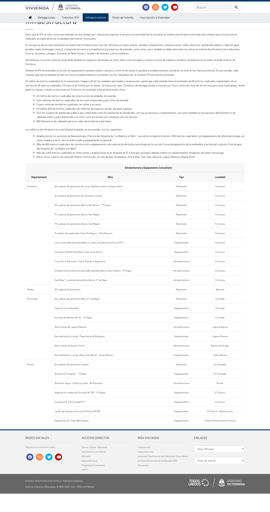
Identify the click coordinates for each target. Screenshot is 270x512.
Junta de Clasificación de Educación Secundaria (163, 474)
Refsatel (86, 474)
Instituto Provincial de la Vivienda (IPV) (43, 26)
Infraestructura (95, 17)
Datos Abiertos (89, 479)
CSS (73, 505)
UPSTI (85, 488)
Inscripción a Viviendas (155, 17)
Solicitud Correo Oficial (94, 470)
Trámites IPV (70, 17)
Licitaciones (144, 465)
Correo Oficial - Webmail (94, 465)
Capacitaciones (146, 470)
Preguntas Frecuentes (93, 483)
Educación (143, 483)
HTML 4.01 (82, 505)
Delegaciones (46, 17)
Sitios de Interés (123, 17)
